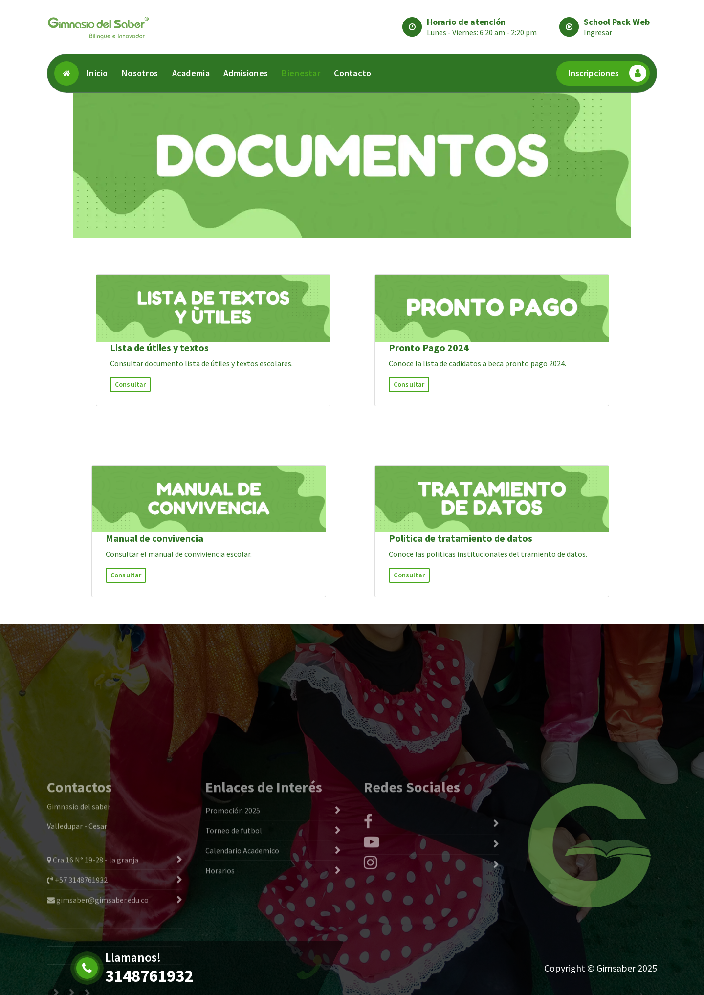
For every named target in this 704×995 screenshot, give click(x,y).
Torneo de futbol (233, 914)
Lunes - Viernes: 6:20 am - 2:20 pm (482, 32)
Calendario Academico (242, 934)
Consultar (130, 384)
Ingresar (598, 32)
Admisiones (245, 73)
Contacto (352, 73)
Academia (191, 73)
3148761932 (149, 976)
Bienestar (301, 73)
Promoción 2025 (232, 894)
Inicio (97, 73)
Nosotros (140, 73)
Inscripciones (607, 73)
